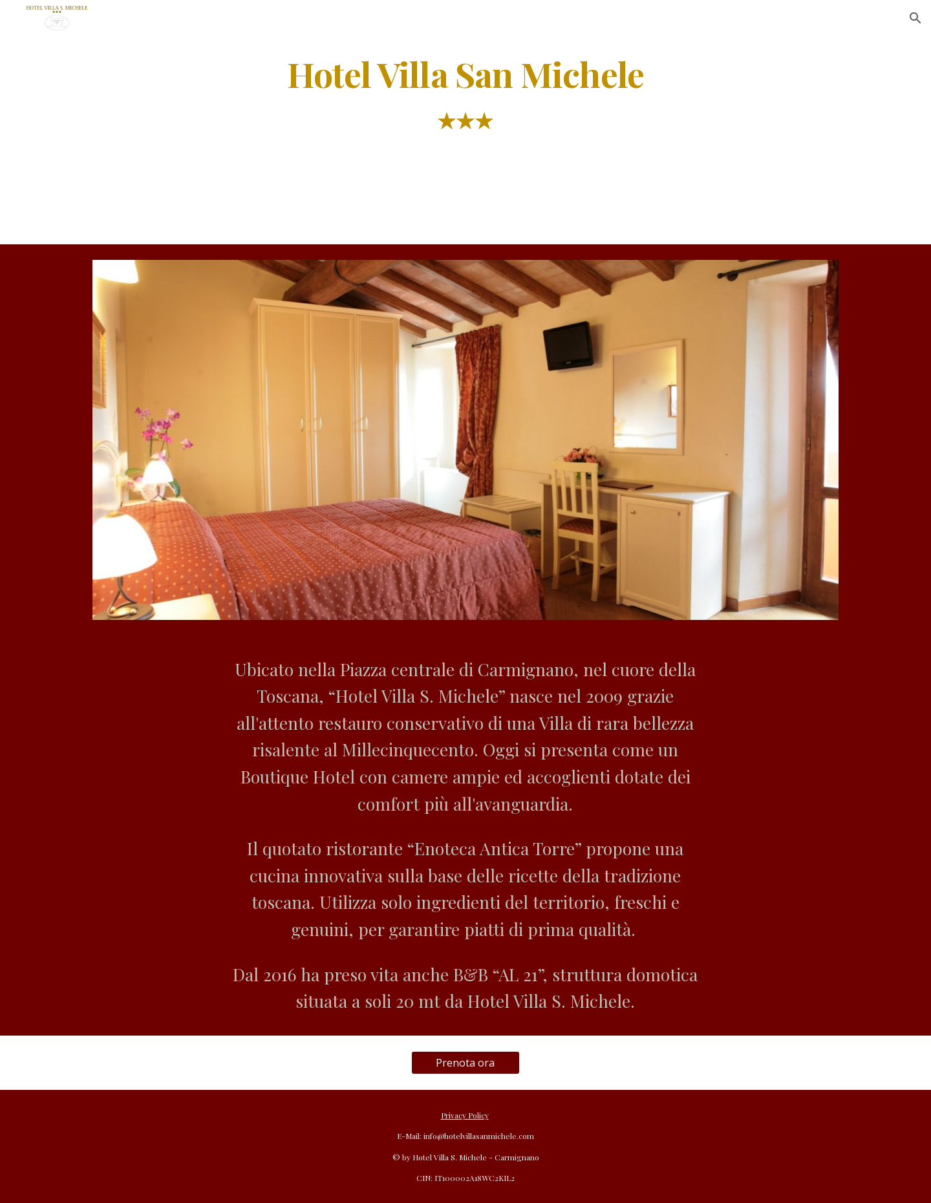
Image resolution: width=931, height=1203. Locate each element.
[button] (915, 18)
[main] (465, 102)
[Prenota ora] (465, 1062)
